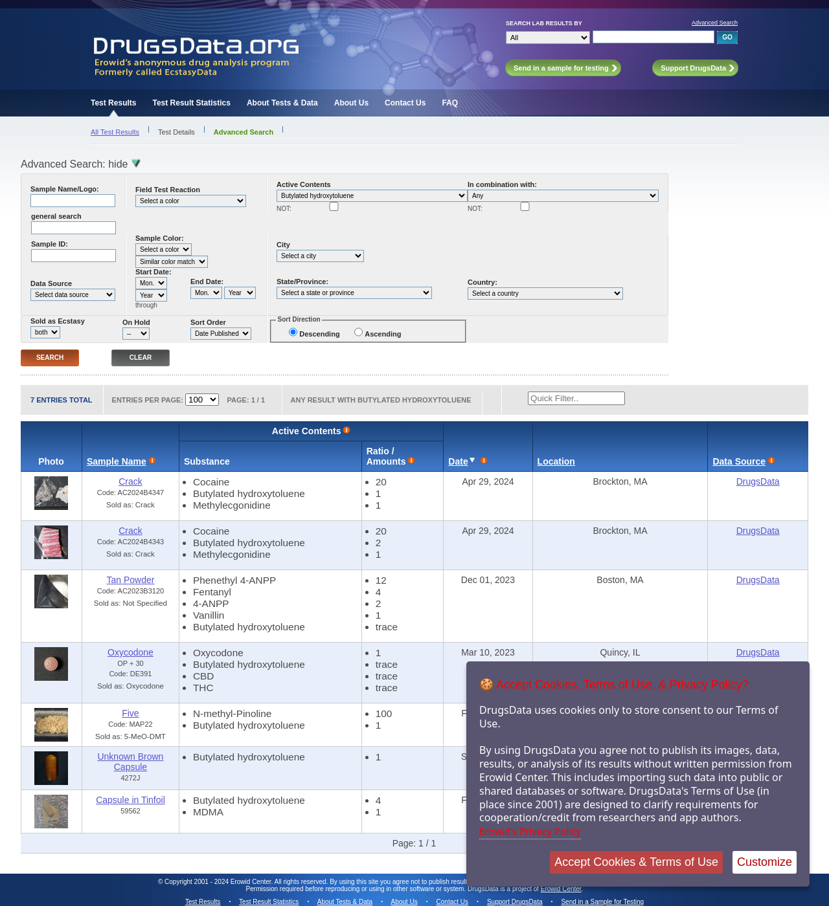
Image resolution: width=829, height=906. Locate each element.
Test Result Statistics (191, 102)
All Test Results (115, 132)
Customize (764, 862)
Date (458, 461)
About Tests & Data (282, 102)
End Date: (206, 281)
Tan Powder (130, 580)
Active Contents (304, 184)
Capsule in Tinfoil (130, 800)
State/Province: (302, 281)
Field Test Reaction (167, 189)
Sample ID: (49, 244)
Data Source (51, 283)
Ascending (383, 334)
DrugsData (758, 481)
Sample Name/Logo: (64, 189)
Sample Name (116, 461)
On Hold (136, 322)
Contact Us (405, 102)
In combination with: (502, 184)
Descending (319, 334)
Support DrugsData (515, 901)
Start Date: (153, 272)
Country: (482, 282)
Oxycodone (130, 652)
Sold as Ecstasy (57, 321)
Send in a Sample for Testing (602, 901)
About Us (351, 102)
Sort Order (208, 322)
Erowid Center (561, 888)
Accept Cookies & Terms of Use (636, 862)
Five (130, 713)
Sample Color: (159, 238)
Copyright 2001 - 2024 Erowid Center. (219, 881)
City (283, 245)
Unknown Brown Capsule (130, 761)
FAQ (450, 102)
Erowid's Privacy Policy (530, 830)
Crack (130, 481)
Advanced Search (715, 22)
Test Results (113, 102)
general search (56, 216)
